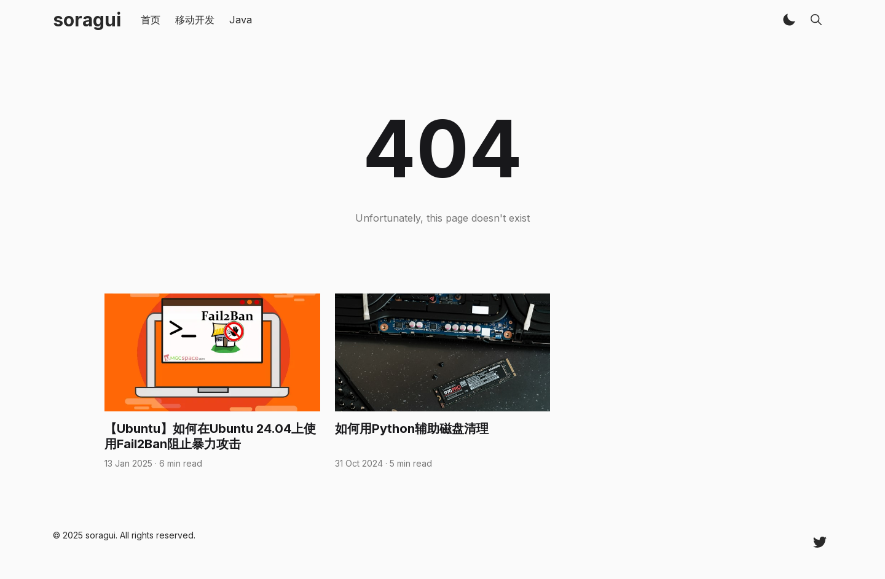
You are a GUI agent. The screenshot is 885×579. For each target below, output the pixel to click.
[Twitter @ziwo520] (820, 541)
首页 (150, 20)
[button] (789, 19)
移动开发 (194, 20)
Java (240, 20)
